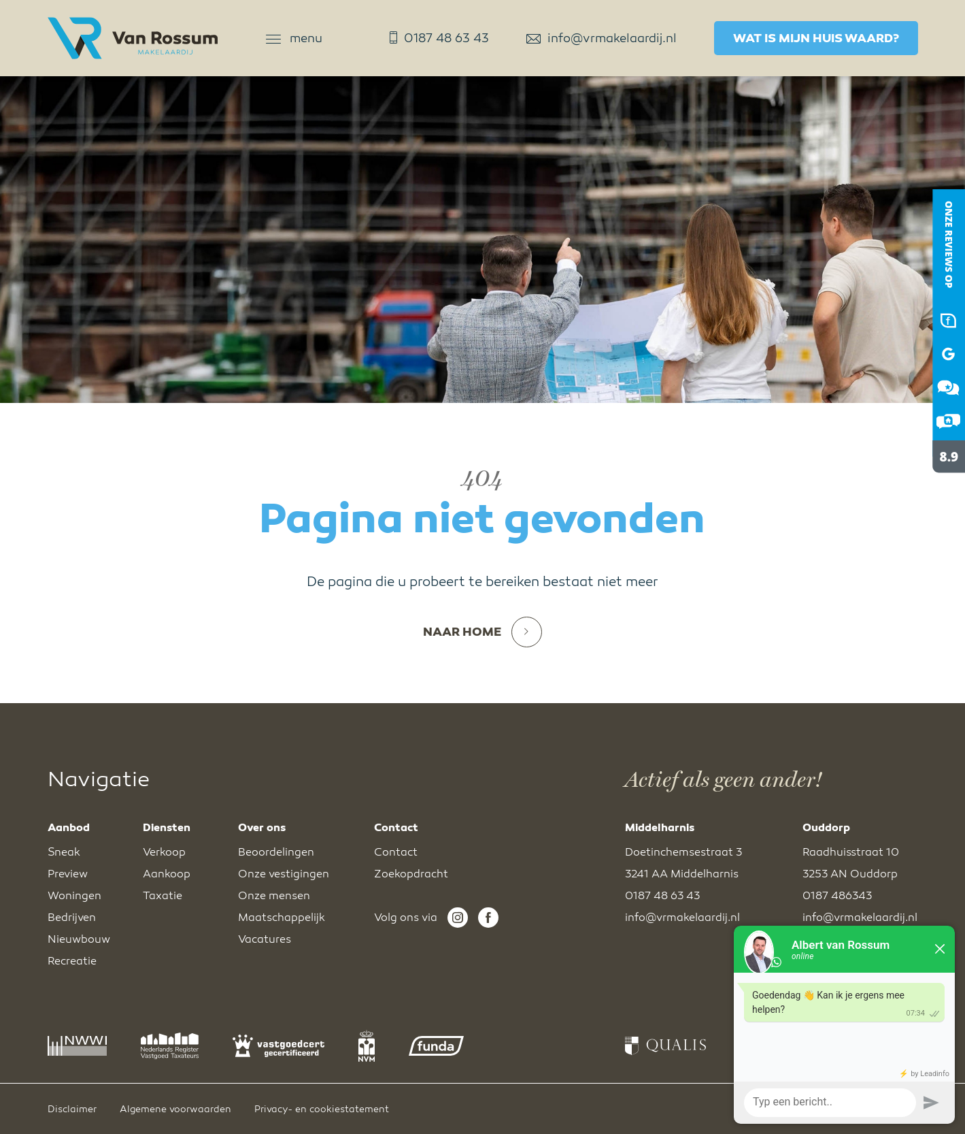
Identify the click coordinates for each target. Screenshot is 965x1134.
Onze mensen (274, 896)
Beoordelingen (276, 852)
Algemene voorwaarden (175, 1109)
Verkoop (164, 852)
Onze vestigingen (283, 874)
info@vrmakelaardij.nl (601, 38)
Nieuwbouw (79, 939)
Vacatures (264, 939)
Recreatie (72, 961)
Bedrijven (72, 917)
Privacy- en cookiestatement (321, 1109)
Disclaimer (72, 1109)
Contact (396, 852)
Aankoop (166, 874)
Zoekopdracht (411, 874)
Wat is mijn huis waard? (816, 38)
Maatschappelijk (281, 917)
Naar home (482, 632)
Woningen (74, 896)
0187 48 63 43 (439, 38)
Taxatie (162, 896)
